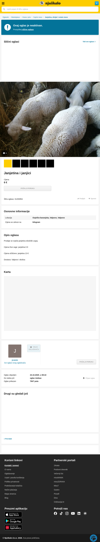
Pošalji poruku (28, 188)
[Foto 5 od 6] (42, 163)
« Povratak (8, 439)
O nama (8, 469)
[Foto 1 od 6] (8, 163)
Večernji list (58, 474)
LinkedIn (79, 513)
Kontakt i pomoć (12, 465)
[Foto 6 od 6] (50, 163)
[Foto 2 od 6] (16, 163)
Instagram (66, 513)
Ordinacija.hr (59, 502)
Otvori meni (3, 3)
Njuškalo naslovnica (50, 3)
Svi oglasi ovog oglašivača (15, 363)
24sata (56, 465)
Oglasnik (6, 17)
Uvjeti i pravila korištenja (14, 478)
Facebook (55, 513)
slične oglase (28, 29)
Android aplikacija (13, 521)
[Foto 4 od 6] (33, 163)
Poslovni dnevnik (61, 469)
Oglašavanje (10, 474)
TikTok (61, 513)
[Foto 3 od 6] (25, 163)
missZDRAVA (59, 482)
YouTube (73, 513)
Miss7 (56, 486)
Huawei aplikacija (13, 527)
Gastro (56, 490)
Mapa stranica (10, 494)
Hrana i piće (26, 17)
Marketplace (15, 17)
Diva (56, 498)
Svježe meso (37, 17)
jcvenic (15, 360)
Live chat (93, 538)
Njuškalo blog (85, 513)
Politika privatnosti (12, 482)
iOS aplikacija (13, 514)
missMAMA (58, 478)
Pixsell (56, 494)
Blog (6, 498)
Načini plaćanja (11, 490)
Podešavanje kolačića (13, 486)
